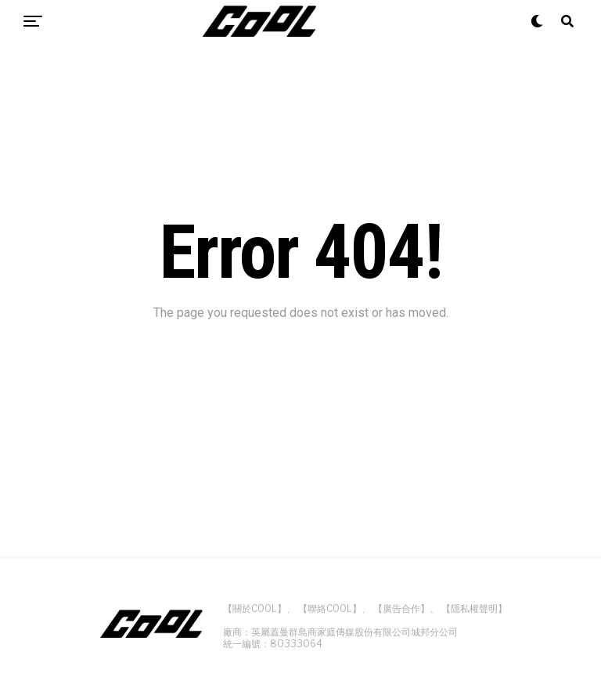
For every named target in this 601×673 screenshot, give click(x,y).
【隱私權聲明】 (474, 608)
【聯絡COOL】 (330, 608)
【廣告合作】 (401, 608)
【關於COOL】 (254, 608)
